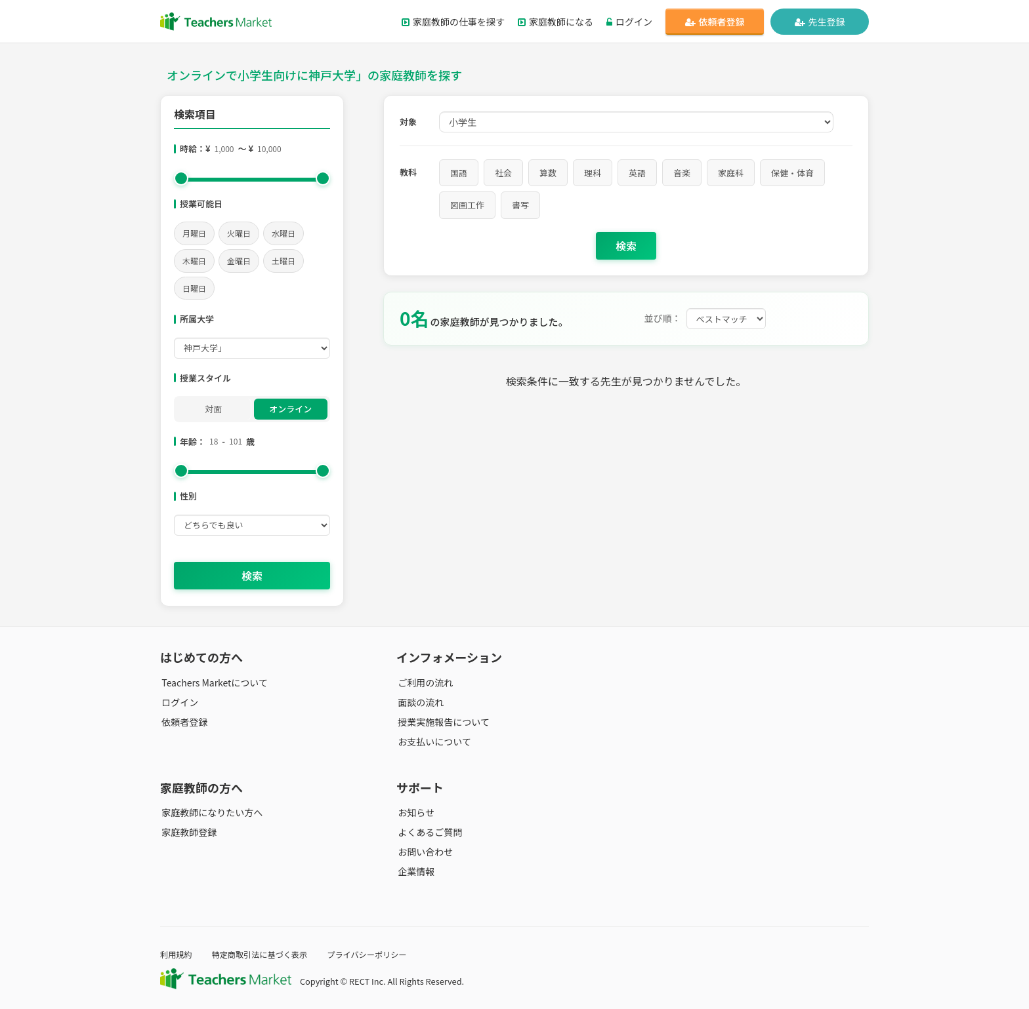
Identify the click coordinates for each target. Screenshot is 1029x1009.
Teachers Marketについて (213, 682)
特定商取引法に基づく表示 (263, 954)
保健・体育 (792, 173)
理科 (592, 173)
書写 (520, 205)
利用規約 (177, 954)
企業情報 (414, 871)
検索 (252, 576)
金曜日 (239, 260)
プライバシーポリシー (376, 954)
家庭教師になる (555, 21)
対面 (213, 409)
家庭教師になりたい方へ (210, 812)
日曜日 (194, 288)
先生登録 (820, 21)
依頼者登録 (715, 21)
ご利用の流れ (424, 682)
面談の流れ (419, 702)
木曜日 (194, 260)
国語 (458, 173)
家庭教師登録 (187, 832)
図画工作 (467, 205)
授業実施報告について (442, 721)
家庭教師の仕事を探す (453, 21)
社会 (503, 173)
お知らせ (414, 812)
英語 (637, 173)
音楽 (681, 173)
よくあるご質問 (428, 832)
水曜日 (283, 233)
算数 (547, 173)
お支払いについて (433, 741)
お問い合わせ (424, 851)
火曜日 (239, 233)
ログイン (629, 21)
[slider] (181, 178)
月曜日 (194, 233)
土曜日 (283, 260)
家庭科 (731, 173)
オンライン (290, 409)
